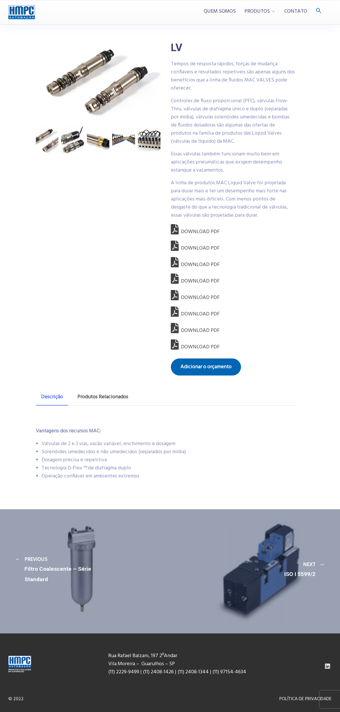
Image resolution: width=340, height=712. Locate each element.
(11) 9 (217, 672)
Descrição (52, 397)
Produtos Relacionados (102, 397)
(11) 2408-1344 (194, 672)
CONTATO (295, 12)
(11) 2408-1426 (158, 672)
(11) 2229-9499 (123, 672)
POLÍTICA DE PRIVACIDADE (305, 699)
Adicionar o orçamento (205, 367)
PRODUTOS (257, 12)
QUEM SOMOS (220, 12)
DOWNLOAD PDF (195, 232)
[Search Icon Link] (319, 11)
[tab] (52, 397)
